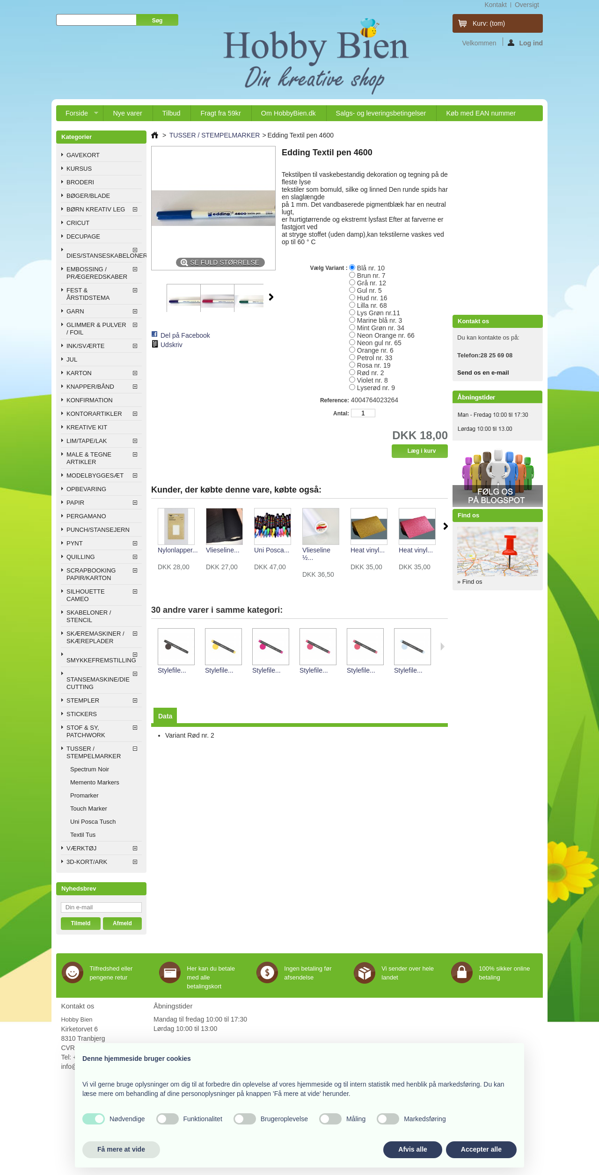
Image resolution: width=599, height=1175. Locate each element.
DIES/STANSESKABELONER (104, 255)
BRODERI (80, 182)
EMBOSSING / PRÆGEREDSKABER (96, 273)
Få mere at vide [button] (121, 1149)
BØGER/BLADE (88, 195)
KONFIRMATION (89, 400)
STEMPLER (82, 700)
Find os (468, 515)
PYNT (74, 543)
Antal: (341, 413)
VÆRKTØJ (81, 848)
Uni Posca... (271, 550)
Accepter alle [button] (481, 1149)
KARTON (79, 373)
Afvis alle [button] (412, 1149)
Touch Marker (88, 808)
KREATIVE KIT (86, 427)
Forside (77, 115)
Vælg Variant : (329, 268)
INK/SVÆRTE (85, 345)
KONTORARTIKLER (94, 413)
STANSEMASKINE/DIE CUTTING (98, 683)
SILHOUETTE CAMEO (85, 595)
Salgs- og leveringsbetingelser (381, 113)
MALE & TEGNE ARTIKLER (88, 458)
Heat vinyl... (368, 550)
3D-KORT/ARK (86, 861)
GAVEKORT (83, 155)
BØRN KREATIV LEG (95, 209)
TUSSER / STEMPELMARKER (93, 752)
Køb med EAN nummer (481, 113)
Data (165, 716)
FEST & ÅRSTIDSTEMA (88, 294)
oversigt (527, 4)
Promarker (84, 795)
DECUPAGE (83, 236)
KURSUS (79, 168)
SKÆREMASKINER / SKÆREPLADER (95, 637)
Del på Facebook (185, 335)
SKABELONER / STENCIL (88, 616)
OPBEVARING (86, 489)
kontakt (495, 4)
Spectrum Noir (89, 769)
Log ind (525, 42)
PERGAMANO (86, 516)
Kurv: (489, 23)
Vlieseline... (223, 550)
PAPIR (75, 502)
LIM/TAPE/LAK (86, 440)
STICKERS (81, 714)
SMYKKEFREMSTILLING (101, 660)
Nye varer (127, 113)
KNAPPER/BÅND (90, 386)
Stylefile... (172, 670)
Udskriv (172, 344)
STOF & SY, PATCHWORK (85, 731)
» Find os (469, 581)
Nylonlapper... (178, 550)
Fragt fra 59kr (220, 113)
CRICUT (77, 222)
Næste (271, 297)
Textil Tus (82, 834)
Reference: (334, 400)
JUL (71, 359)
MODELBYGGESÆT (95, 475)
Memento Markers (94, 782)
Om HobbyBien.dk (288, 113)
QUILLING (80, 556)
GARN (75, 311)
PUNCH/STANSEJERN (98, 529)
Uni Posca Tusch (93, 821)
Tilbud (171, 113)
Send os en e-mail (483, 372)
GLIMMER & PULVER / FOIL (96, 328)
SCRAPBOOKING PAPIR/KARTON (91, 574)
